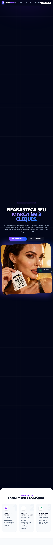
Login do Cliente (46, 2)
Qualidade (37, 2)
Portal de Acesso (17, 239)
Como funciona (19, 2)
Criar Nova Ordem (36, 239)
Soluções (29, 2)
